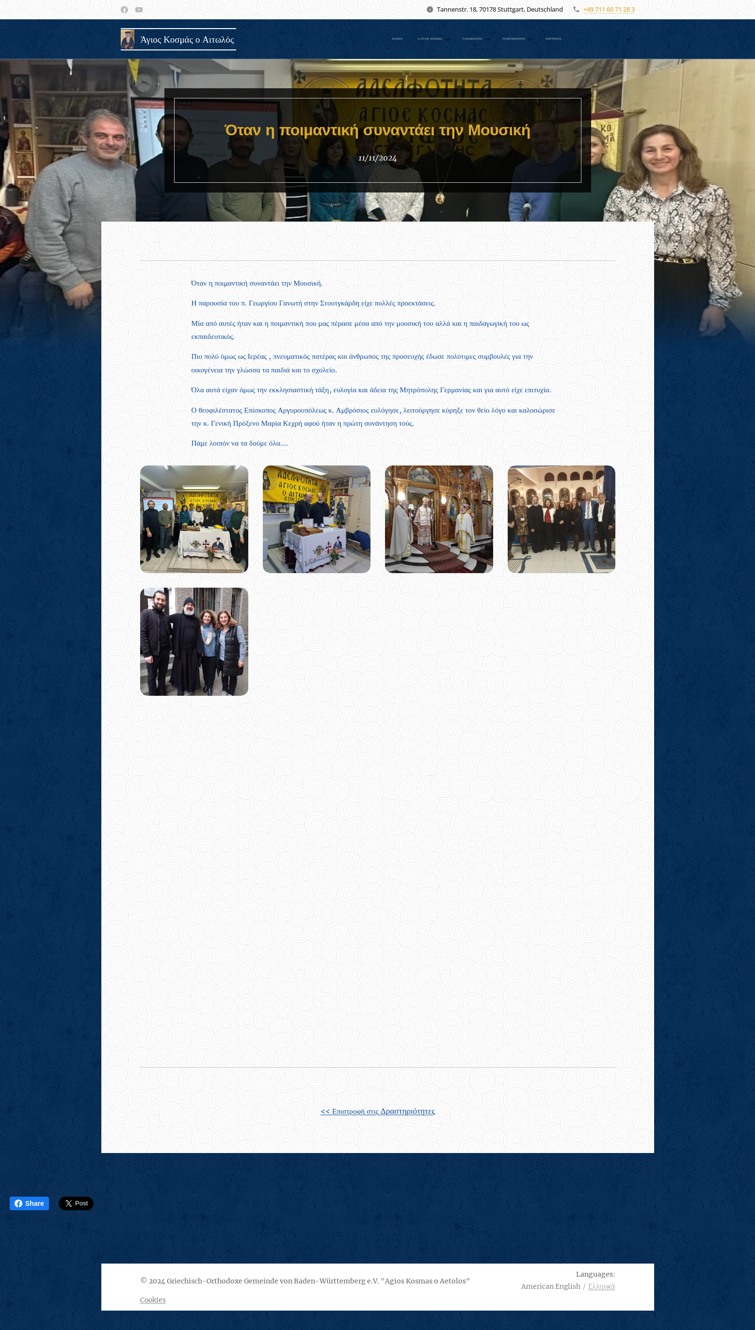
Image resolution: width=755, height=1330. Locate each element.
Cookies (153, 1300)
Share (29, 1203)
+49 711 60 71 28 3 (609, 9)
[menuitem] (416, 39)
